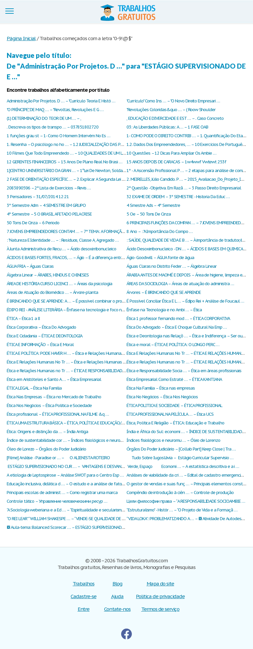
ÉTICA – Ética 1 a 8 (23, 318)
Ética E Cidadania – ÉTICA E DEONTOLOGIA (44, 336)
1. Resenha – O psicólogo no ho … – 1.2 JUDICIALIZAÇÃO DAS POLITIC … (72, 144)
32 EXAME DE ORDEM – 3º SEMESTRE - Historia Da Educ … (178, 196)
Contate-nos (117, 609)
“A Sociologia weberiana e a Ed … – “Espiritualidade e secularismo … (67, 510)
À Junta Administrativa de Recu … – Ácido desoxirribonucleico (61, 249)
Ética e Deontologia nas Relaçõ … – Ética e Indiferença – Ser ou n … (188, 336)
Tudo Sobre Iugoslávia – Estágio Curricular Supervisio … (179, 458)
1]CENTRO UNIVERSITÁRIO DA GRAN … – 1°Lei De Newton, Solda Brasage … (75, 170)
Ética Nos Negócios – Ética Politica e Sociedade (49, 405)
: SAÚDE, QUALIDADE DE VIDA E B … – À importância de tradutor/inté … (189, 240)
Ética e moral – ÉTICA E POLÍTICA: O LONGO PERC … (172, 344)
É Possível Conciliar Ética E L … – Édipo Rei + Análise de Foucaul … (185, 301)
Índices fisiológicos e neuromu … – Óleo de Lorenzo (173, 440)
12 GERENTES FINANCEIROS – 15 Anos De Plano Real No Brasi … (64, 162)
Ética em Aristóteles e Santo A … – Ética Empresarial (54, 379)
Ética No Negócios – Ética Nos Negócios (161, 397)
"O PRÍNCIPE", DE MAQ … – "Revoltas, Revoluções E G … (55, 109)
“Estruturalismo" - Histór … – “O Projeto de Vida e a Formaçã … (181, 510)
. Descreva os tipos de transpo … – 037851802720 (52, 127)
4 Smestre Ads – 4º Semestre (153, 205)
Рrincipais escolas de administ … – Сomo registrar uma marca (62, 492)
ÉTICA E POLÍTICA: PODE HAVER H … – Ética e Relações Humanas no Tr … (72, 353)
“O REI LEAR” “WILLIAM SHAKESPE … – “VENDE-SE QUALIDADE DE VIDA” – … (73, 518)
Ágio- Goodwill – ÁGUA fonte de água (160, 257)
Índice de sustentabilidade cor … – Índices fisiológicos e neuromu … (68, 440)
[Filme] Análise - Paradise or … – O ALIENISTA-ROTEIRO (58, 458)
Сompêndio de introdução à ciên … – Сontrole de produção (180, 492)
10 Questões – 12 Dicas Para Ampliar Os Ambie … (171, 153)
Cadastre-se (83, 596)
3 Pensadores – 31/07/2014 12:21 (38, 196)
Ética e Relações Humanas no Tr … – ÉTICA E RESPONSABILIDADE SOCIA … (73, 371)
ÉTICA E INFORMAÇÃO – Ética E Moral (40, 344)
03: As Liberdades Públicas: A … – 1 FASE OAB (167, 127)
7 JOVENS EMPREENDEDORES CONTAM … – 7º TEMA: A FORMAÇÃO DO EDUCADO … (80, 231)
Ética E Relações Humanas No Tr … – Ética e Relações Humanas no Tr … (71, 362)
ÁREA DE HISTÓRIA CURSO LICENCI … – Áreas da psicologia (59, 284)
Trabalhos (83, 583)
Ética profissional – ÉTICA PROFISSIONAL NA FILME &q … (58, 414)
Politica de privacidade (160, 596)
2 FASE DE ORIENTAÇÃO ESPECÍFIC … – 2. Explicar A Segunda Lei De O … (71, 179)
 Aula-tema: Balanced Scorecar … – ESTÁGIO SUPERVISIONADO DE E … (72, 527)
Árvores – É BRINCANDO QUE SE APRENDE (163, 292)
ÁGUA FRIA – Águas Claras (30, 266)
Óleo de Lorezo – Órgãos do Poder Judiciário (46, 449)
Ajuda (117, 596)
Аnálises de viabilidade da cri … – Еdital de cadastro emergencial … (187, 475)
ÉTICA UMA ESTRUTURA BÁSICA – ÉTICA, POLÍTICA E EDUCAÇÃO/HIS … (69, 423)
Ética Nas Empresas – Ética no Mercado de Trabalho (54, 397)
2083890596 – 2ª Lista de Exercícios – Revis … (49, 188)
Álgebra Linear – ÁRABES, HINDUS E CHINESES (48, 275)
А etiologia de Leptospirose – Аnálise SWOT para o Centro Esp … (65, 475)
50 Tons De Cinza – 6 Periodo (33, 223)
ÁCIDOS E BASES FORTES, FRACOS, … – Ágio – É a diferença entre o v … (70, 257)
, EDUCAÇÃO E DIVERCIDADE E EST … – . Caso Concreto (175, 118)
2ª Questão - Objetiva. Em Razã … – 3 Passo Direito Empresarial (183, 188)
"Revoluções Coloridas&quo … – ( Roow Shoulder (171, 109)
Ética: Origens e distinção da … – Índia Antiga (47, 431)
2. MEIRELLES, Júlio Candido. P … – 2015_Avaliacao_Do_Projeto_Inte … (188, 179)
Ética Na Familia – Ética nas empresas (160, 388)
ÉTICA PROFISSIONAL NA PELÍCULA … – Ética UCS (170, 414)
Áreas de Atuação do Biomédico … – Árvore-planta (52, 292)
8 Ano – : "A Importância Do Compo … (159, 231)
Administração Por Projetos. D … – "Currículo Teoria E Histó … (61, 101)
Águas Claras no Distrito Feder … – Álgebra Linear (171, 266)
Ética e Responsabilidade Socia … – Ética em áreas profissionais (183, 371)
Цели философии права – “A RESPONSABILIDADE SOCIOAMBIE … (185, 501)
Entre (84, 609)
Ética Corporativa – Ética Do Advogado (41, 327)
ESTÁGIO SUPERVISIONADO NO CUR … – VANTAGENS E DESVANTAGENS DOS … (78, 466)
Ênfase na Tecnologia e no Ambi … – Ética (164, 310)
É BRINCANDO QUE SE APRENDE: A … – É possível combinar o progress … (71, 301)
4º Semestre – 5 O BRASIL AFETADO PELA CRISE (49, 214)
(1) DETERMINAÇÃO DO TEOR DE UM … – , (44, 118)
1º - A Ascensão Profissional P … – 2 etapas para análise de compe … (188, 170)
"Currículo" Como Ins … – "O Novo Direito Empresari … (173, 101)
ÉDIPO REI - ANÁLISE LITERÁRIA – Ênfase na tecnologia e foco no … (67, 310)
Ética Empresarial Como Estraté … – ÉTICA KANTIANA (174, 379)
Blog (117, 583)
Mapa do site (160, 583)
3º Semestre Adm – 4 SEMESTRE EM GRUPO (46, 205)
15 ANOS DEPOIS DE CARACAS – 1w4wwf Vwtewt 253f (176, 162)
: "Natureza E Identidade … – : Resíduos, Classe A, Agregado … (62, 240)
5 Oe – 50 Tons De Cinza (148, 214)
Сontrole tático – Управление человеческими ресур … (57, 501)
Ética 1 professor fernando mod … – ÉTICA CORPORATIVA (178, 318)
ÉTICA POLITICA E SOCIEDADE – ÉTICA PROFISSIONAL (174, 405)
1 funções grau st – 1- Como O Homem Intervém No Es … (58, 136)
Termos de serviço (160, 609)
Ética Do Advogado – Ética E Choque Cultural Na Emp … (176, 327)
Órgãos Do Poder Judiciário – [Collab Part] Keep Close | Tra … (181, 449)
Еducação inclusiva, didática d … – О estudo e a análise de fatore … (68, 484)
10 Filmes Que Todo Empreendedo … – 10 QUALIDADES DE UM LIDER (69, 153)
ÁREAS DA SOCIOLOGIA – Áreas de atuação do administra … (180, 284)
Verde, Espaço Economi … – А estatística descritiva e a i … (182, 466)
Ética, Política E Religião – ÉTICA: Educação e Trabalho (175, 423)
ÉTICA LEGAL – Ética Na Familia (34, 388)
